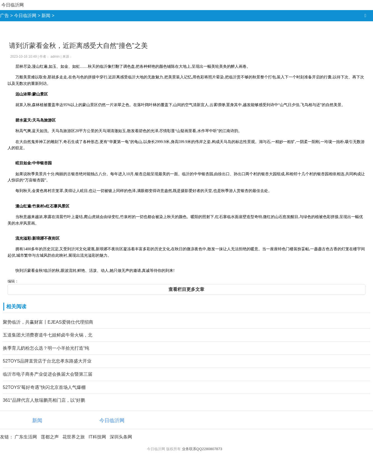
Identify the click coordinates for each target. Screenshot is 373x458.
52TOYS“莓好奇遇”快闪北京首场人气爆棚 (44, 387)
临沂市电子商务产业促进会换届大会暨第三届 (47, 374)
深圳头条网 (121, 436)
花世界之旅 (73, 436)
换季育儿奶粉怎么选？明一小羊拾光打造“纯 (46, 348)
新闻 (45, 15)
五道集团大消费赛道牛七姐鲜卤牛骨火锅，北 (47, 335)
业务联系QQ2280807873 (202, 449)
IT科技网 (97, 436)
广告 (4, 15)
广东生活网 (26, 436)
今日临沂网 (12, 5)
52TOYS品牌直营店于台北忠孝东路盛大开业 (47, 361)
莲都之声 (50, 436)
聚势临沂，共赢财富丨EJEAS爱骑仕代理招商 (48, 322)
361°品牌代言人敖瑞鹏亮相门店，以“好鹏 (44, 400)
